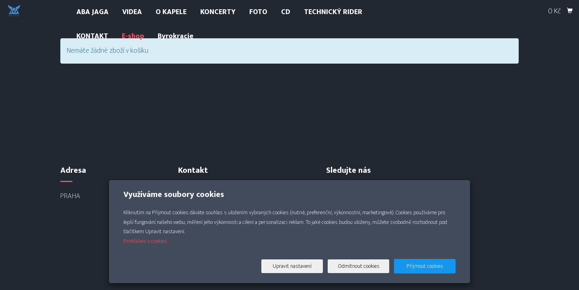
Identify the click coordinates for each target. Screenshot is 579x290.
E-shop (133, 36)
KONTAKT (92, 36)
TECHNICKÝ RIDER (333, 12)
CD (285, 12)
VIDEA (132, 12)
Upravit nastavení (292, 266)
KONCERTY (218, 12)
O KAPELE (171, 12)
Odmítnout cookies (359, 266)
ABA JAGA (92, 12)
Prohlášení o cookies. (145, 241)
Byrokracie (175, 36)
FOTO (258, 12)
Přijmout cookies (425, 266)
